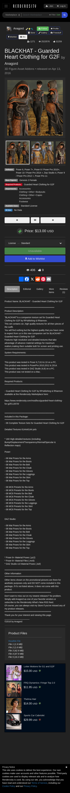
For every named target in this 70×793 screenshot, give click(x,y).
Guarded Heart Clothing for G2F (39, 184)
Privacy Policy (30, 786)
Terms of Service (39, 783)
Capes (39, 195)
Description (12, 289)
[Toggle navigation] (6, 6)
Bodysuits (40, 192)
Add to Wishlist (35, 258)
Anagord (11, 64)
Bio (22, 37)
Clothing (23, 192)
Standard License (29, 206)
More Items (51, 290)
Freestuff (56, 33)
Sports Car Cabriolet (34, 715)
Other (31, 192)
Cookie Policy (8, 786)
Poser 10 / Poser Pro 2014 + (29, 172)
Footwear (23, 201)
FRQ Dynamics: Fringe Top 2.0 (39, 682)
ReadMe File (15, 641)
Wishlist (12, 37)
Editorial (27, 289)
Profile (55, 28)
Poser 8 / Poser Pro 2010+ (46, 169)
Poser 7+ (28, 169)
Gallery (42, 33)
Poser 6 (19, 169)
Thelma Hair (30, 699)
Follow (42, 28)
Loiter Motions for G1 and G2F (39, 666)
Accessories (25, 189)
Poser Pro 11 (41, 176)
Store (31, 33)
